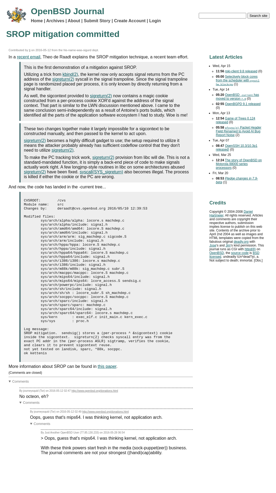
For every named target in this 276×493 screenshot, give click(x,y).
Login (155, 20)
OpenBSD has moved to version (237, 96)
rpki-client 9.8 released (241, 71)
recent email (28, 57)
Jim (228, 245)
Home (37, 20)
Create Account (130, 20)
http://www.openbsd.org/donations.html (94, 422)
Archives (55, 20)
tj (30, 50)
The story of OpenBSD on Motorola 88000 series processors (239, 164)
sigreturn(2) (63, 79)
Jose (212, 245)
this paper (107, 397)
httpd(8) (250, 249)
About (74, 20)
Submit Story (97, 20)
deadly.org (241, 242)
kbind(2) (70, 74)
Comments (20, 413)
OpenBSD (216, 253)
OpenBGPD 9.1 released (243, 104)
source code (239, 253)
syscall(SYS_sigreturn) (101, 172)
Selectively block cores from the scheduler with (238, 80)
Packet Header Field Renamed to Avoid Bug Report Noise (238, 131)
